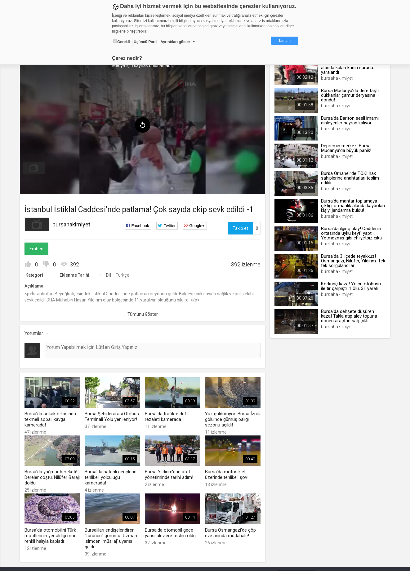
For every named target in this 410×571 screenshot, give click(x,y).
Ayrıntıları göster (175, 42)
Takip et (239, 227)
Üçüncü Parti (145, 42)
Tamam (285, 40)
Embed (38, 247)
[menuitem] (35, 167)
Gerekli (121, 41)
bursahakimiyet (73, 223)
